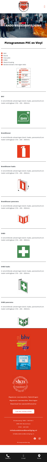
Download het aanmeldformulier (23, 404)
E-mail (23, 458)
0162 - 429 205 (23, 427)
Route (39, 458)
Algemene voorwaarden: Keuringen (23, 400)
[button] (44, 6)
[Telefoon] (7, 455)
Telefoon (8, 458)
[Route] (39, 455)
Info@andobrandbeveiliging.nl (23, 430)
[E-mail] (23, 455)
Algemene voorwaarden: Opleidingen (23, 397)
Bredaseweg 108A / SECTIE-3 (23, 420)
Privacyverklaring (23, 442)
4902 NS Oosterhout (23, 424)
